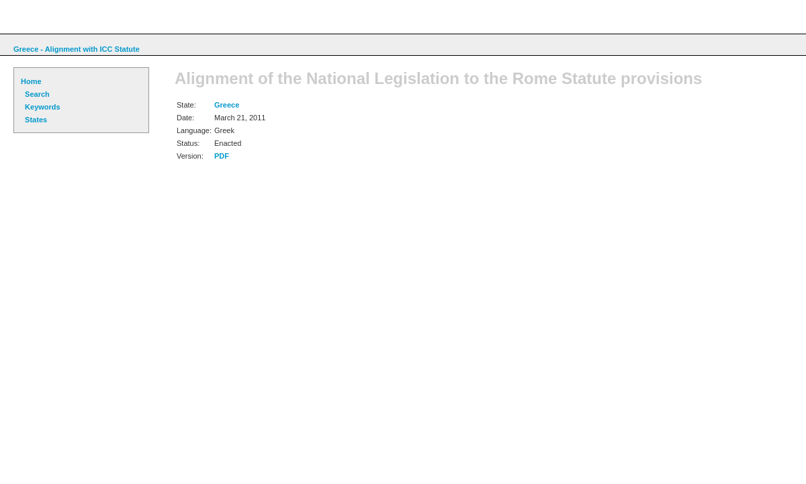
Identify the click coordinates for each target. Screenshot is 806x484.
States (34, 120)
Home (31, 81)
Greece (226, 105)
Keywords (40, 107)
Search (35, 94)
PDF (221, 156)
